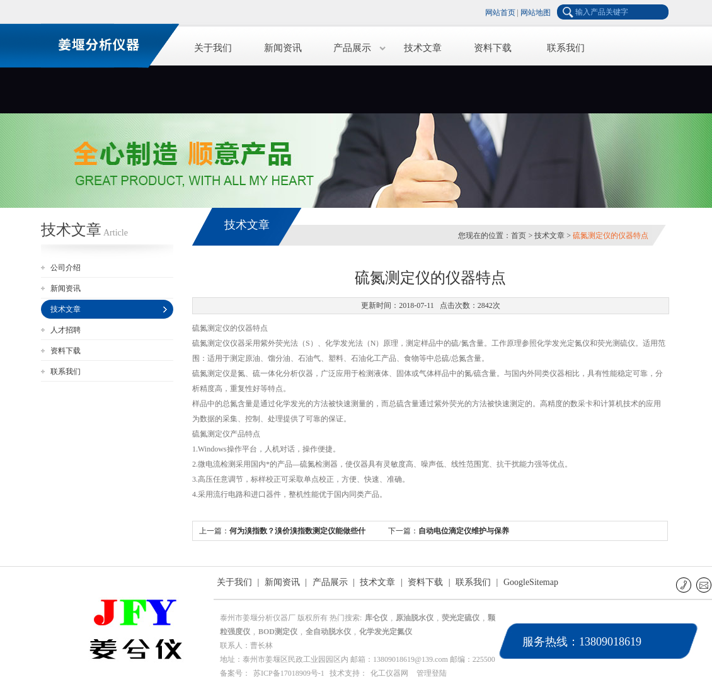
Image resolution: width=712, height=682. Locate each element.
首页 (518, 235)
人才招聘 (65, 330)
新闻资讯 (283, 48)
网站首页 (500, 12)
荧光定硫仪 (460, 617)
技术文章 (423, 48)
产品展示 (352, 48)
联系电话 (684, 584)
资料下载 (493, 48)
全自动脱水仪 (328, 631)
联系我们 (566, 48)
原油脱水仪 (415, 617)
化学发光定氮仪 (385, 631)
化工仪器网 (389, 673)
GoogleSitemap (530, 582)
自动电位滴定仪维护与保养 (463, 530)
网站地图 (535, 12)
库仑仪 (376, 617)
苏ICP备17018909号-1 (288, 673)
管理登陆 (431, 673)
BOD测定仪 (277, 631)
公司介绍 (65, 267)
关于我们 (213, 48)
